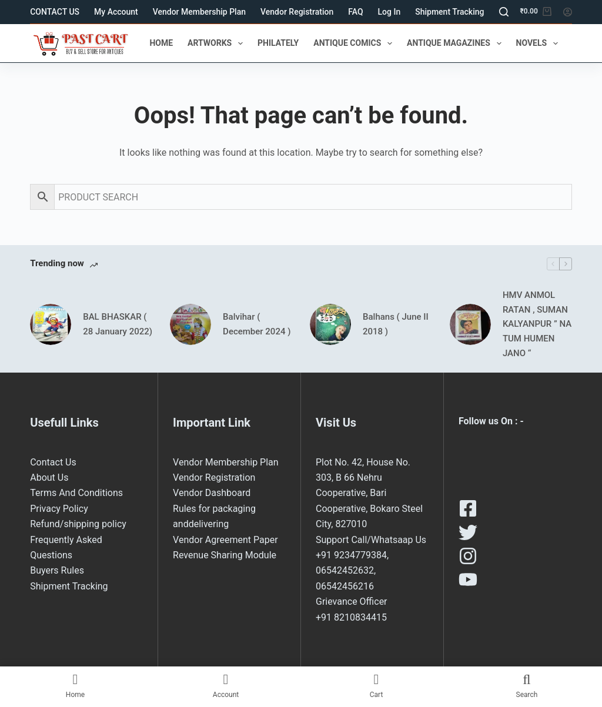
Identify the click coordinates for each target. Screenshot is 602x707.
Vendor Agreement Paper (225, 539)
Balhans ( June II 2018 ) (396, 324)
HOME (161, 43)
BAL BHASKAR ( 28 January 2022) (117, 324)
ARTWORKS (218, 43)
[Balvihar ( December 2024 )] (190, 324)
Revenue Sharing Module (224, 555)
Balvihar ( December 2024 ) (256, 324)
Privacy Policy (59, 508)
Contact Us (53, 462)
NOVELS (539, 43)
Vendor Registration (296, 11)
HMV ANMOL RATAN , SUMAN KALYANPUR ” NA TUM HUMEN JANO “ (537, 324)
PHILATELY (278, 43)
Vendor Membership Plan (199, 11)
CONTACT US (54, 11)
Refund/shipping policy (78, 524)
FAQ (355, 11)
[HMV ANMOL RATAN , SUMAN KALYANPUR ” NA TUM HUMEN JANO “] (470, 324)
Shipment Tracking (449, 11)
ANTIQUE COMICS (355, 43)
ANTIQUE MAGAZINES (456, 43)
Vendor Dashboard (211, 492)
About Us (49, 477)
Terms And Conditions (76, 492)
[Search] (504, 11)
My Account (116, 11)
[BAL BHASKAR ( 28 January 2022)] (50, 324)
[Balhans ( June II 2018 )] (330, 324)
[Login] (567, 12)
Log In (389, 11)
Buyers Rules (57, 570)
